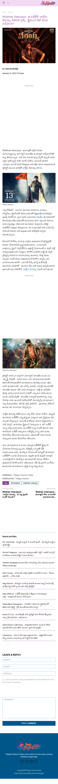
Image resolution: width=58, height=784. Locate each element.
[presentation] (21, 691)
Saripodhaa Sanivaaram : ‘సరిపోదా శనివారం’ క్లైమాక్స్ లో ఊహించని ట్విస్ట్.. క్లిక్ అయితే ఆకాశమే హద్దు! (25, 605)
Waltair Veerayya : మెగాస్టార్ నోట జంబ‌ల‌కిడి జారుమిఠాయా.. (45, 494)
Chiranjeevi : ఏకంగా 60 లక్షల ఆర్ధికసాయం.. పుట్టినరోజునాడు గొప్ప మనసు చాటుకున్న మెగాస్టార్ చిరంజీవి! (27, 636)
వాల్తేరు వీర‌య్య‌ (29, 269)
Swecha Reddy (11, 69)
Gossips (10, 12)
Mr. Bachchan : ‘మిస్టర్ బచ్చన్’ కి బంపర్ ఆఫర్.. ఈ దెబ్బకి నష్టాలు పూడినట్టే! (28, 543)
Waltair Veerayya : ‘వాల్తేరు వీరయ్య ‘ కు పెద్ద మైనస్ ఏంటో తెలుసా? (15, 494)
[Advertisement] (29, 116)
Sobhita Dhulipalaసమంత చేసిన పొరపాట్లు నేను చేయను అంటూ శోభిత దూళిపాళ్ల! (28, 563)
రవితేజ (40, 217)
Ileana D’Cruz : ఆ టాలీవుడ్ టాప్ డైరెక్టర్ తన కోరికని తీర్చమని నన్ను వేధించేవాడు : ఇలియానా (26, 615)
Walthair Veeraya (30, 483)
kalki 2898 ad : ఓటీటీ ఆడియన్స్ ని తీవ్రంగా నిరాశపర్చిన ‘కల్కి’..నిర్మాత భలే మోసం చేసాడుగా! (24, 595)
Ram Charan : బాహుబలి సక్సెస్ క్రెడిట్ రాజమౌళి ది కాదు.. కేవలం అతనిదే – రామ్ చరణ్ (28, 574)
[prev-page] (4, 645)
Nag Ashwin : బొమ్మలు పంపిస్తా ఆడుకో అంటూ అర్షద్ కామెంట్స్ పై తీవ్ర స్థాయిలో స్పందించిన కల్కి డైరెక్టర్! (28, 584)
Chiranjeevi (15, 483)
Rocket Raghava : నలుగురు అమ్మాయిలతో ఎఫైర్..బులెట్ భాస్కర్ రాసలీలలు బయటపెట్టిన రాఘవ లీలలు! (28, 553)
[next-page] (8, 645)
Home (4, 12)
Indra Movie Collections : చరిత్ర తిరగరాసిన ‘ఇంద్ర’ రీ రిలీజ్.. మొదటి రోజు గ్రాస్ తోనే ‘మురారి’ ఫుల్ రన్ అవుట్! (26, 626)
